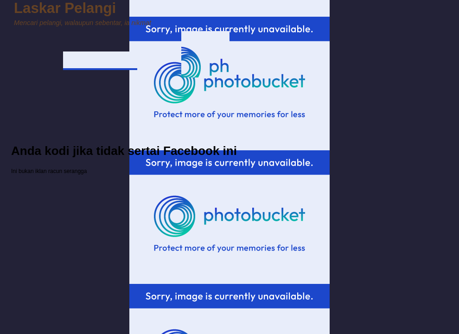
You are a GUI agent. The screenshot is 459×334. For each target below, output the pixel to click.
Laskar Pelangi (65, 8)
